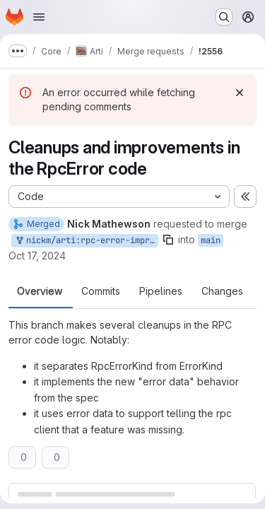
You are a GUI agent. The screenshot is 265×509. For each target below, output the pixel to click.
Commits (100, 291)
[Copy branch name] (168, 239)
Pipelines (160, 291)
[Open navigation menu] (39, 17)
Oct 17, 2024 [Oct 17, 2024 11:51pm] (37, 256)
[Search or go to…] (224, 16)
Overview (39, 291)
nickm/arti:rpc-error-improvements (86, 241)
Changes (222, 291)
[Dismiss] (239, 92)
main (210, 240)
